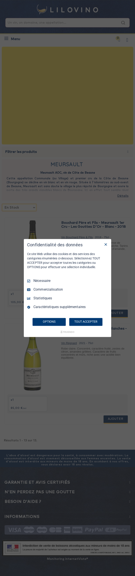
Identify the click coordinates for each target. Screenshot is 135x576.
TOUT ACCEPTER (85, 322)
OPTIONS (49, 322)
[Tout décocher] (105, 244)
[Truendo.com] (67, 332)
